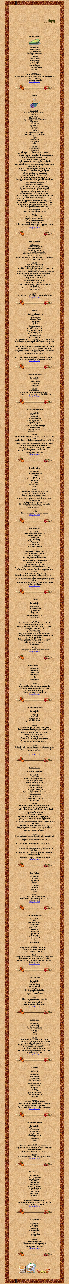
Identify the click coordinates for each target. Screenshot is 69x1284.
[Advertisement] (60, 33)
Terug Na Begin (34, 82)
